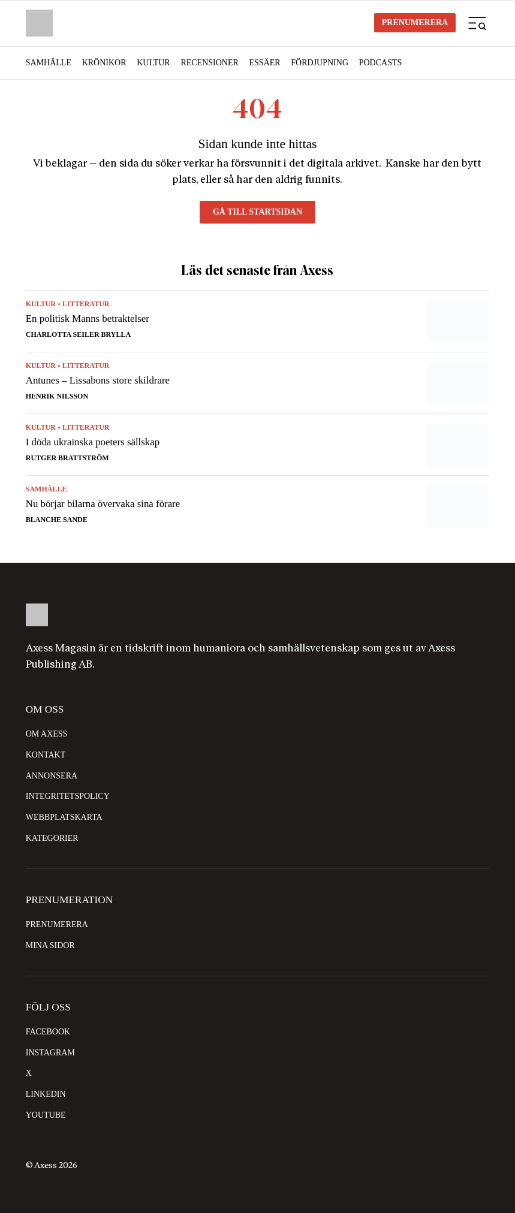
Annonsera (51, 775)
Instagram (50, 1052)
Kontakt (46, 754)
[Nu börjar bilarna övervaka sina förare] (257, 501)
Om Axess (47, 733)
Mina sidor (50, 945)
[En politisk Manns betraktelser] (257, 321)
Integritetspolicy (68, 796)
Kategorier (52, 838)
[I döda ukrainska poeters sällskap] (257, 444)
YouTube (46, 1115)
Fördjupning (319, 62)
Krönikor (104, 62)
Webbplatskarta (64, 817)
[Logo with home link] (257, 615)
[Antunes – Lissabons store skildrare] (257, 383)
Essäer (265, 62)
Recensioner (209, 62)
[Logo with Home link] (39, 23)
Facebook (48, 1031)
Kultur (153, 62)
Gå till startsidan (257, 211)
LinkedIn (46, 1094)
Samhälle (48, 62)
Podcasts (380, 62)
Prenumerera (415, 22)
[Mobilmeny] (477, 23)
